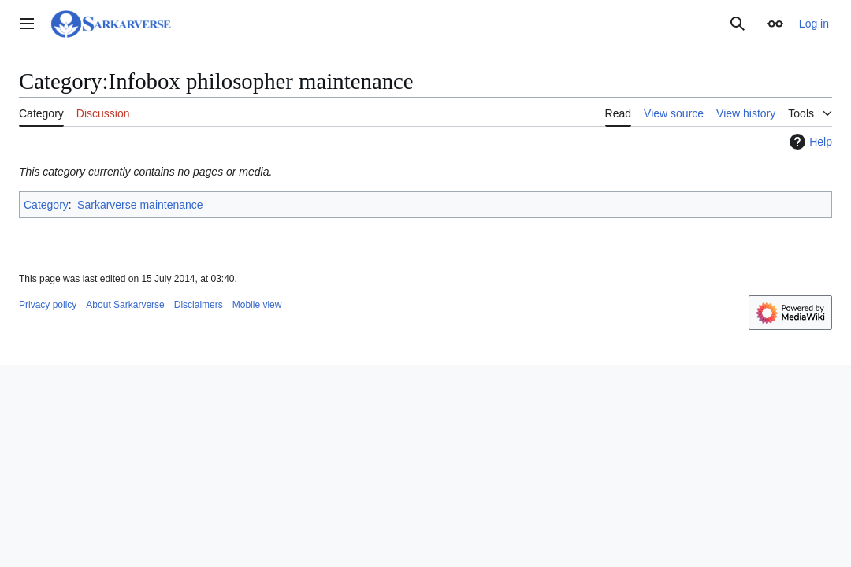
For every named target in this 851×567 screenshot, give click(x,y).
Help (809, 142)
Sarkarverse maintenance (140, 204)
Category (46, 204)
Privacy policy (47, 304)
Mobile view (257, 304)
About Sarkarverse (125, 304)
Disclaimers (198, 304)
